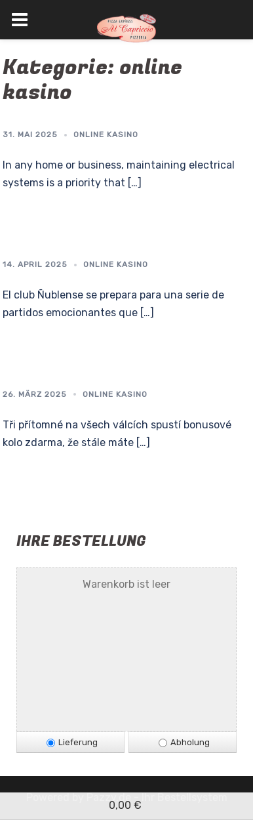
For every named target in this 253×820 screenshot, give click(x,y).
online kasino (105, 134)
